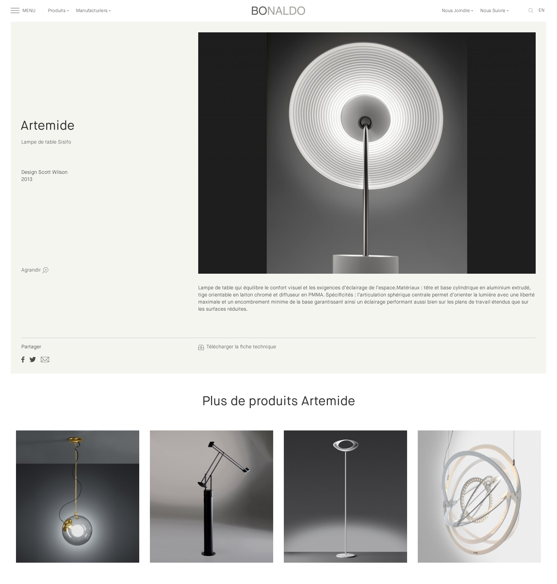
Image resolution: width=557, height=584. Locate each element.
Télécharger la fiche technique (237, 346)
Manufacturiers (93, 11)
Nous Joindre (458, 11)
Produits (58, 11)
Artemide (48, 126)
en (542, 10)
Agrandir (34, 270)
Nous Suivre (494, 11)
